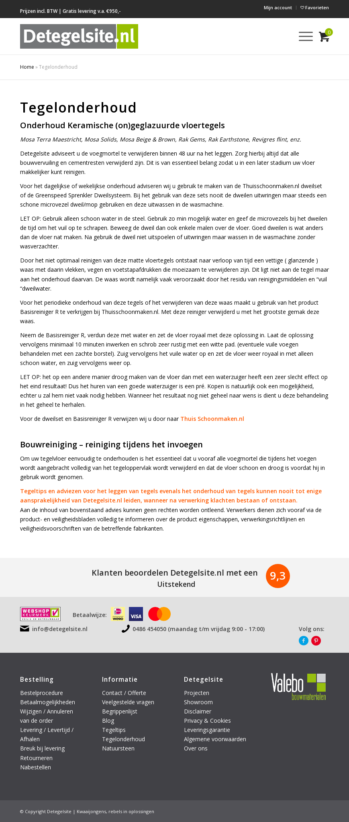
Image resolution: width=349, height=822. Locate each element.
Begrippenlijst (119, 711)
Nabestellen (35, 767)
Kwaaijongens (91, 811)
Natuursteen (119, 748)
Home (27, 67)
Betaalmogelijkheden (47, 702)
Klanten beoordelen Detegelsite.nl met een (175, 572)
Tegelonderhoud (123, 739)
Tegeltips (114, 730)
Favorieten (314, 7)
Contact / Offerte (124, 693)
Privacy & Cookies (207, 720)
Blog (108, 720)
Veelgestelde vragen (128, 702)
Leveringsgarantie (207, 730)
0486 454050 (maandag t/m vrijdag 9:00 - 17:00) (199, 629)
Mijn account (278, 7)
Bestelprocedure (41, 693)
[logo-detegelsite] (79, 36)
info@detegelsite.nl (60, 629)
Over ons (196, 748)
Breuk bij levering (42, 748)
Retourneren (37, 758)
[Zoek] (283, 36)
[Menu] (302, 36)
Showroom (198, 702)
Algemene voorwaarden (215, 739)
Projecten (196, 693)
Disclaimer (197, 711)
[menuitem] (278, 8)
